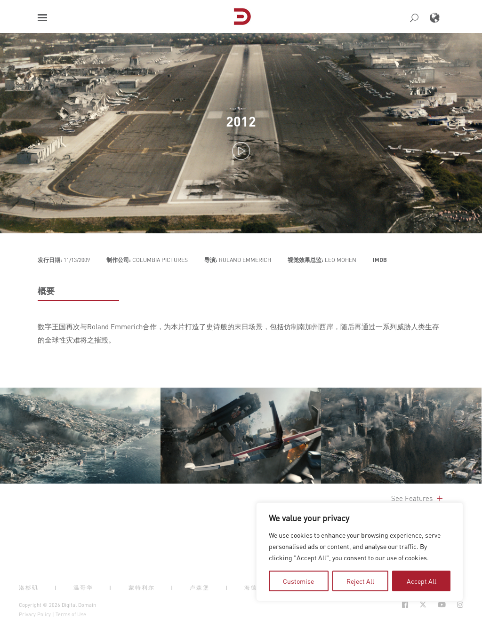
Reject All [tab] (360, 581)
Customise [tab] (298, 581)
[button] (42, 17)
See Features (417, 498)
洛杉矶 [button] (29, 587)
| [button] (56, 587)
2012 (241, 121)
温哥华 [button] (83, 587)
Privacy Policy (35, 614)
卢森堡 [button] (199, 587)
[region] (359, 551)
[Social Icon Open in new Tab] (405, 605)
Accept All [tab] (421, 581)
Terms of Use (71, 614)
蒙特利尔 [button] (142, 587)
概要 (46, 290)
